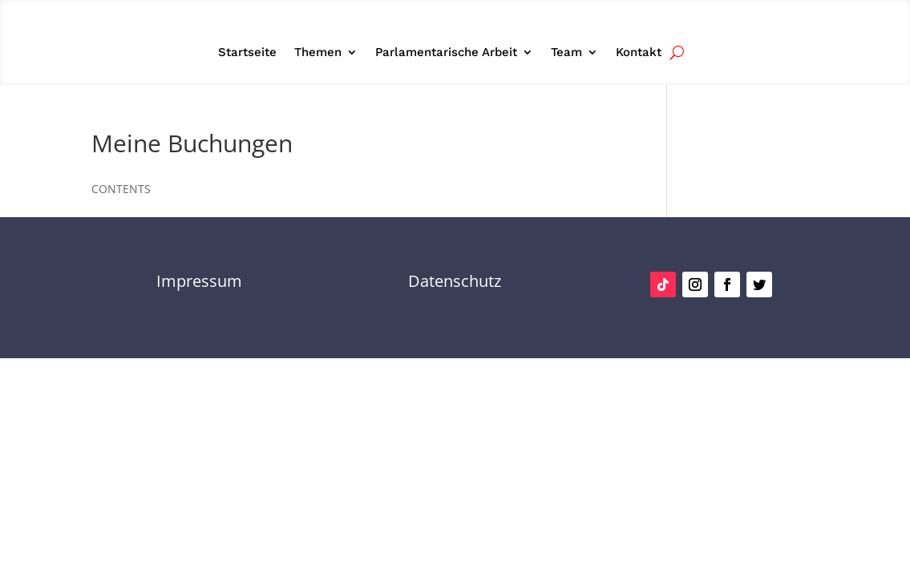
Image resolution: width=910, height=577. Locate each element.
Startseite (247, 52)
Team (566, 52)
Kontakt (638, 52)
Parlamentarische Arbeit (446, 52)
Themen (318, 52)
